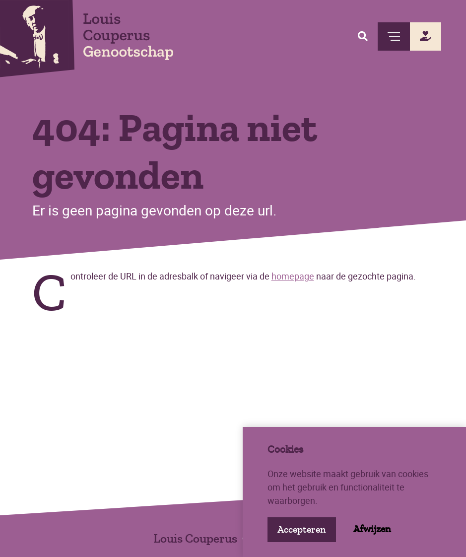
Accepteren (301, 529)
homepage (292, 276)
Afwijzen (372, 529)
